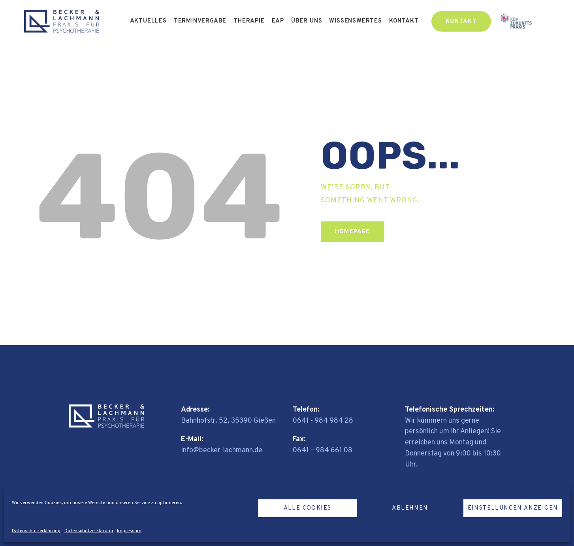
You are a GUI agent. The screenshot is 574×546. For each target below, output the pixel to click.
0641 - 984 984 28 (323, 420)
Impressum (129, 531)
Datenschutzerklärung (36, 531)
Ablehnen (410, 508)
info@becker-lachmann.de (221, 450)
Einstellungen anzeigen (513, 508)
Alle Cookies (307, 508)
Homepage (352, 232)
